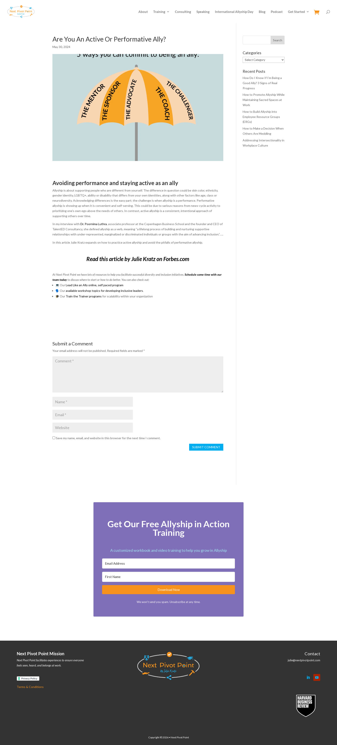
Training (159, 12)
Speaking (203, 12)
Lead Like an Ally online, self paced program (94, 285)
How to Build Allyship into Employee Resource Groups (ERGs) (261, 117)
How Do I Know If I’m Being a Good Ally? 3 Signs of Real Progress (262, 83)
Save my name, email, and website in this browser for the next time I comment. (108, 438)
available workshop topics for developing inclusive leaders (104, 290)
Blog (262, 12)
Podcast (277, 12)
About (143, 12)
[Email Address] (168, 563)
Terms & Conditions (30, 687)
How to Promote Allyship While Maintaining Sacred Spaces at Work (264, 100)
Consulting (183, 12)
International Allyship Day (234, 12)
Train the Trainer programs (84, 296)
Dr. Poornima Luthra (93, 224)
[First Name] (168, 577)
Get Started (296, 12)
